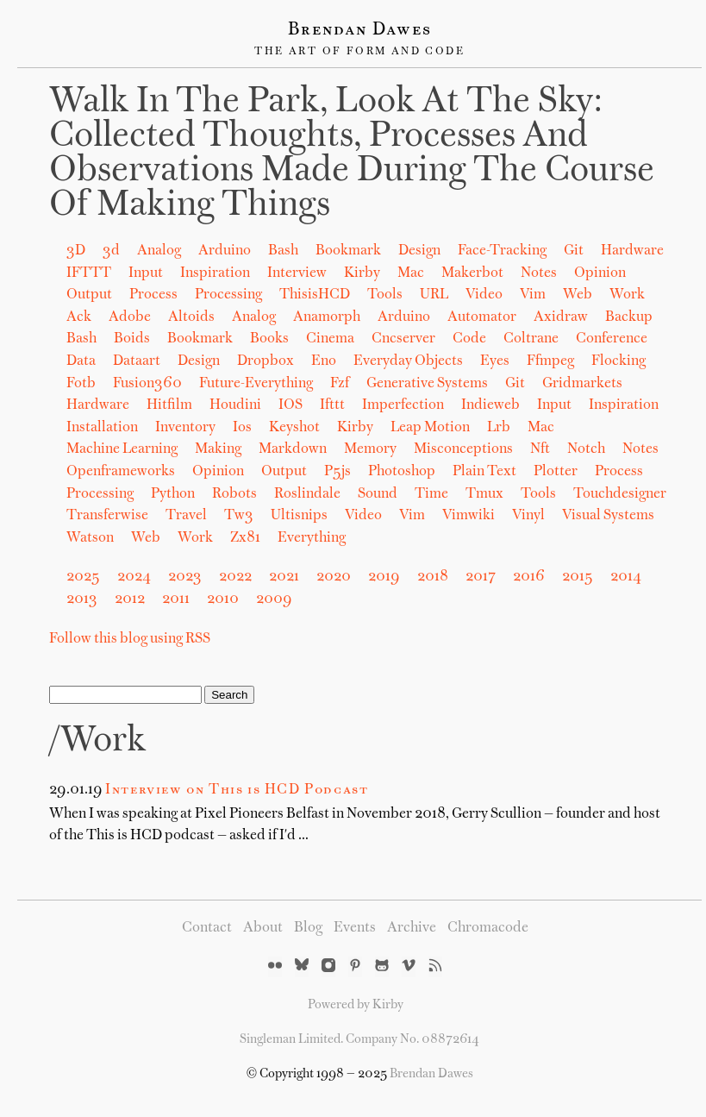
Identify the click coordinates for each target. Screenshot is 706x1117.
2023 (185, 577)
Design (419, 251)
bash (81, 339)
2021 (284, 577)
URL (434, 295)
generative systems (427, 384)
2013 (81, 599)
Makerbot (472, 273)
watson (90, 538)
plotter (556, 472)
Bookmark (348, 251)
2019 (384, 577)
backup (629, 317)
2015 (577, 577)
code (469, 339)
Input (145, 273)
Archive (411, 928)
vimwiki (468, 516)
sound (377, 494)
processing (100, 494)
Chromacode (487, 928)
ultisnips (299, 516)
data (81, 361)
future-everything (256, 384)
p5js (337, 472)
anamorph (326, 317)
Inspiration (215, 273)
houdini (235, 405)
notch (586, 449)
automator (481, 317)
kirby (355, 428)
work (195, 538)
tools (538, 494)
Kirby (362, 273)
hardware (97, 405)
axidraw (561, 317)
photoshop (401, 472)
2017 (480, 577)
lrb (498, 428)
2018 (432, 577)
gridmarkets (582, 384)
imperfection (403, 405)
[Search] (125, 695)
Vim (533, 295)
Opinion (600, 273)
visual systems (608, 516)
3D (75, 251)
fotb (81, 384)
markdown (293, 449)
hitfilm (169, 405)
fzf (339, 384)
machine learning (122, 449)
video (363, 516)
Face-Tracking (502, 251)
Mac (410, 273)
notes (640, 449)
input (554, 405)
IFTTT (88, 273)
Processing (228, 295)
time (431, 494)
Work (627, 295)
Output (89, 295)
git (515, 384)
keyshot (294, 428)
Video (484, 295)
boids (132, 339)
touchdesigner (619, 494)
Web (577, 295)
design (199, 361)
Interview (297, 273)
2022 (235, 577)
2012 (130, 599)
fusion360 (147, 384)
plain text (484, 472)
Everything (312, 538)
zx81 (245, 538)
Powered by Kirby (355, 1005)
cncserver (403, 339)
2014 (625, 577)
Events (355, 928)
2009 (274, 599)
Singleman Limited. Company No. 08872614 (359, 1039)
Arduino (224, 251)
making (218, 449)
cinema (330, 339)
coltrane (531, 339)
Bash (283, 251)
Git (574, 251)
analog (254, 317)
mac (541, 428)
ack (78, 317)
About (263, 928)
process (619, 472)
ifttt (332, 405)
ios (242, 428)
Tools (385, 295)
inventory (185, 428)
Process (153, 295)
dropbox (265, 361)
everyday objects (408, 361)
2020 (333, 577)
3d (111, 251)
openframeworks (120, 472)
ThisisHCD (314, 295)
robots (234, 494)
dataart (136, 361)
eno (323, 361)
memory (370, 449)
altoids (191, 317)
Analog (159, 251)
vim (412, 516)
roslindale (307, 494)
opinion (218, 472)
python (173, 494)
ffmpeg (550, 361)
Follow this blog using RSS (129, 639)
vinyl (528, 516)
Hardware (632, 251)
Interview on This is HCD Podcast (236, 790)
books (269, 339)
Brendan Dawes (360, 30)
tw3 (238, 516)
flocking (618, 361)
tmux (484, 494)
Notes (539, 273)
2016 (529, 577)
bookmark (200, 339)
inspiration (624, 405)
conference (611, 339)
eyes (494, 361)
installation (102, 428)
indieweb (490, 405)
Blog (308, 928)
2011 (176, 599)
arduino (404, 317)
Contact (207, 928)
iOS (290, 405)
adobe (130, 317)
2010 (223, 599)
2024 (134, 577)
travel (186, 516)
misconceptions (463, 449)
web (145, 538)
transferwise (107, 516)
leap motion (430, 428)
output (284, 472)
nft (540, 449)
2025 (83, 577)
